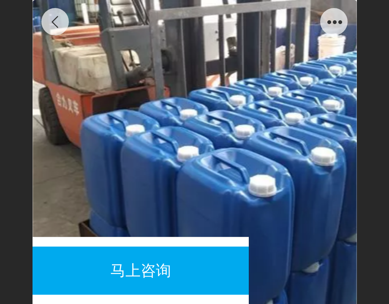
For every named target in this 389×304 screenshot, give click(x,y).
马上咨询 (140, 270)
